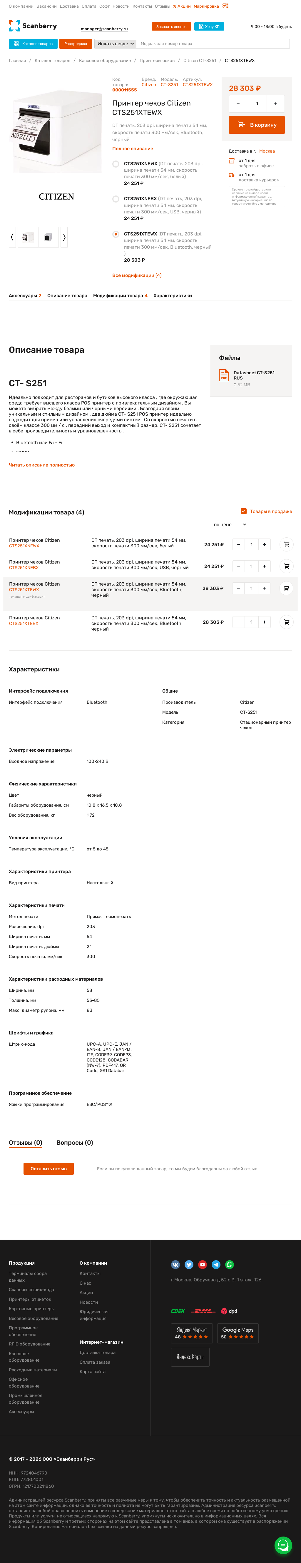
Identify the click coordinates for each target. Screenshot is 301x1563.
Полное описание (132, 148)
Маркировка (211, 6)
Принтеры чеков (157, 60)
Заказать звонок (171, 26)
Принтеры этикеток (30, 1299)
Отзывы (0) (25, 1142)
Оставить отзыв (49, 1168)
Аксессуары (25, 295)
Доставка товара (98, 1352)
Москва (267, 151)
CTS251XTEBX (24, 623)
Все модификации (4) (137, 275)
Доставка (69, 6)
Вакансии (46, 6)
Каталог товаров (52, 60)
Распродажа (75, 43)
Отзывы (162, 6)
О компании (21, 6)
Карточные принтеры (32, 1308)
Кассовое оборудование (105, 60)
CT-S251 (169, 84)
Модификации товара (120, 295)
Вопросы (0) (74, 1142)
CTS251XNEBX (24, 567)
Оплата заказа (95, 1362)
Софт (104, 6)
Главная (17, 60)
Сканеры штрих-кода (31, 1289)
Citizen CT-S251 (199, 60)
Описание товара (67, 295)
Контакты (142, 6)
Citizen (149, 84)
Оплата (89, 6)
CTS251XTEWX (24, 589)
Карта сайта (93, 1371)
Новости (121, 6)
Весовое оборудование (33, 1318)
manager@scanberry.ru (104, 28)
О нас (85, 1283)
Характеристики (172, 295)
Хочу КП (209, 26)
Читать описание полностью (42, 465)
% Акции (182, 6)
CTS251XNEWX (24, 546)
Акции (86, 1292)
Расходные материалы (33, 1370)
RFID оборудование (29, 1344)
